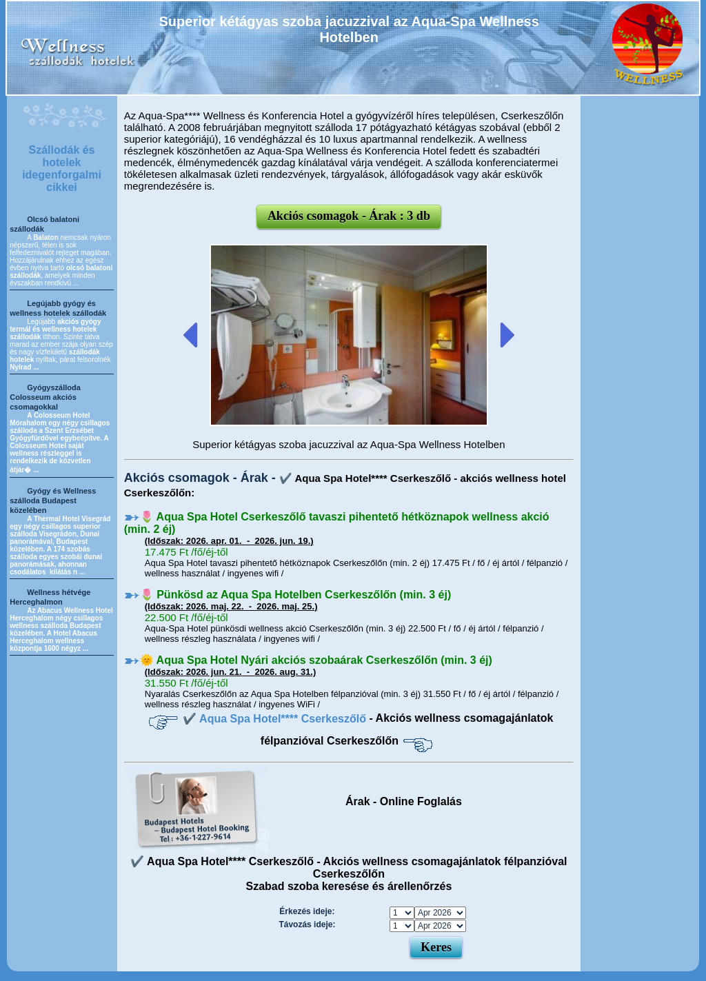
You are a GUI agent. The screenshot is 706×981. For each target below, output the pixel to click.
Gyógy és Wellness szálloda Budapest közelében (53, 500)
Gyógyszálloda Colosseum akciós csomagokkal (45, 397)
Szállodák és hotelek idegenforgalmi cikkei (61, 168)
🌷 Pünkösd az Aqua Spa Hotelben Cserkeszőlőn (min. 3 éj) (296, 594)
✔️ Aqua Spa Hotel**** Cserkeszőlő (276, 719)
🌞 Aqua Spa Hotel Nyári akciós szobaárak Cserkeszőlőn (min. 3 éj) (316, 660)
